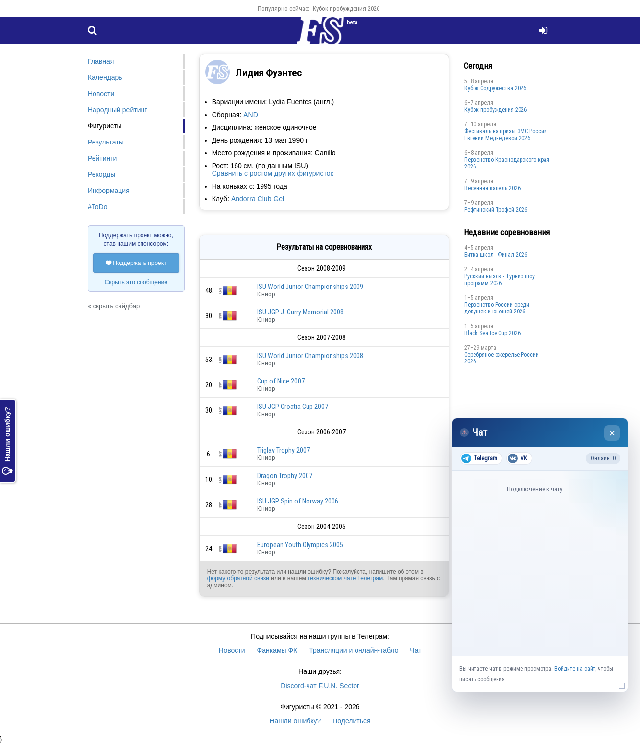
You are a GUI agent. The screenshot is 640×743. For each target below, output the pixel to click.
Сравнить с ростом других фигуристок (272, 173)
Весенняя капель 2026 (492, 188)
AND (250, 115)
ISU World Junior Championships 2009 (310, 286)
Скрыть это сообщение (136, 282)
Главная (101, 61)
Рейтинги (102, 158)
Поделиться (351, 721)
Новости (101, 93)
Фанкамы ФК (277, 650)
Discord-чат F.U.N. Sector (320, 686)
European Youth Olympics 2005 (300, 545)
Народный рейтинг (117, 110)
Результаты (106, 142)
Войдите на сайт (574, 668)
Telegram (479, 458)
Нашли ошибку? (7, 441)
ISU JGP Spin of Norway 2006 (297, 501)
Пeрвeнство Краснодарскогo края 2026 (506, 163)
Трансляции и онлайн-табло (353, 650)
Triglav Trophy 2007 (283, 450)
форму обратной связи (238, 578)
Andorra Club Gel (257, 199)
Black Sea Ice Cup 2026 (492, 333)
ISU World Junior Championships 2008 (310, 356)
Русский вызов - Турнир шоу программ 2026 (499, 280)
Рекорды (101, 174)
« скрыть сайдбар (114, 306)
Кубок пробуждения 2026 (346, 8)
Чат (415, 650)
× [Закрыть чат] (612, 433)
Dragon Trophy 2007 (284, 475)
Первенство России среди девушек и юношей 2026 (496, 308)
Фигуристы (105, 126)
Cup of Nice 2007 (281, 381)
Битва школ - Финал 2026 (495, 254)
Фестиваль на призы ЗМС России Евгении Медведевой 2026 (505, 135)
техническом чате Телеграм (345, 578)
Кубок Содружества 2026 (495, 88)
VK (517, 458)
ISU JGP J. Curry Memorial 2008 (300, 312)
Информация (109, 190)
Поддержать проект (136, 263)
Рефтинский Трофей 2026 (495, 209)
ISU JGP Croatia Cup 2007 (292, 406)
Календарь (105, 77)
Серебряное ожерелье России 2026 (501, 358)
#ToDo (97, 207)
